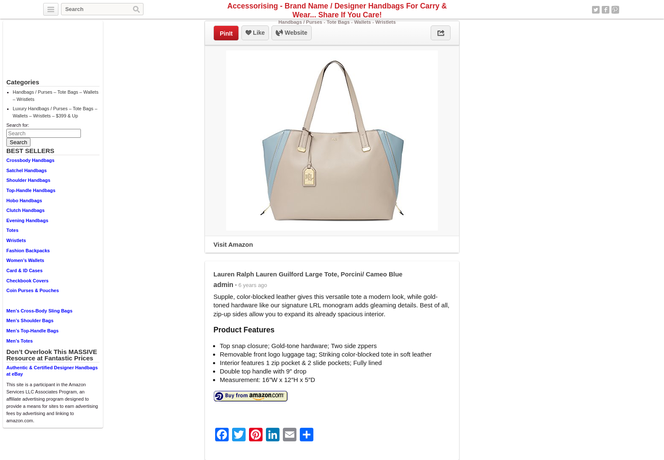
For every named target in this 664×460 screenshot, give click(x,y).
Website (291, 33)
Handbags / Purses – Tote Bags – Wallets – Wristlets (55, 95)
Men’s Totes (19, 340)
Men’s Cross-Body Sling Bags (39, 310)
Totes (12, 230)
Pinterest (615, 10)
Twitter (596, 10)
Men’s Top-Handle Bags (32, 330)
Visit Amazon (233, 244)
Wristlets (16, 240)
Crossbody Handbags (30, 160)
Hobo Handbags (24, 200)
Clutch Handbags (25, 210)
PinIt (226, 33)
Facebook (605, 10)
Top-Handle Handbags (30, 190)
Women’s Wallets (25, 260)
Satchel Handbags (26, 170)
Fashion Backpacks (28, 250)
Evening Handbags (27, 220)
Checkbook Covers (27, 280)
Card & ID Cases (24, 270)
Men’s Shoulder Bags (29, 320)
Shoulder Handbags (28, 180)
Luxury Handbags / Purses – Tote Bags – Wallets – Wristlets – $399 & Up (55, 112)
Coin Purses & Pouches (32, 290)
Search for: (17, 125)
